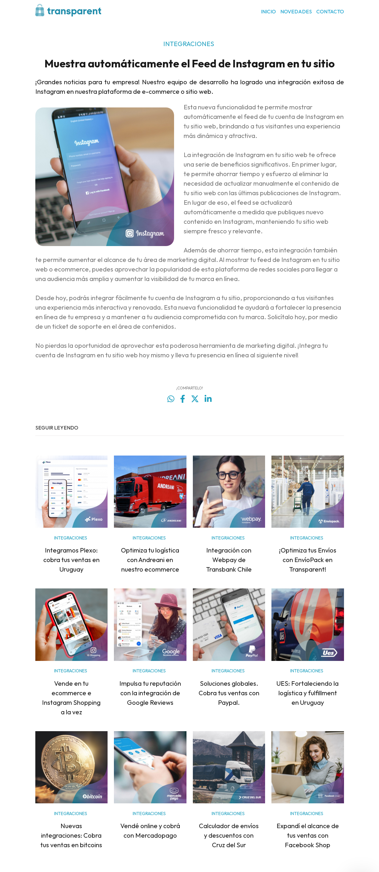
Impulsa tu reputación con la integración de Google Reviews (150, 692)
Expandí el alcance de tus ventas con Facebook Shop (308, 835)
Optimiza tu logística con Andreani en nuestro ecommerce (150, 559)
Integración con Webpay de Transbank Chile (229, 559)
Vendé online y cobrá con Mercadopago (150, 830)
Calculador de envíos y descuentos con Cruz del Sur (229, 835)
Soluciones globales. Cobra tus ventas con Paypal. (229, 692)
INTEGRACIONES (188, 43)
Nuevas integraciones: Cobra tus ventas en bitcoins (71, 835)
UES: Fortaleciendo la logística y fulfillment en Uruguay (308, 692)
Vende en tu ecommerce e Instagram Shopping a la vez (71, 697)
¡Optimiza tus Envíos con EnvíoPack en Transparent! (307, 559)
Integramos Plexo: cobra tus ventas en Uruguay (71, 559)
